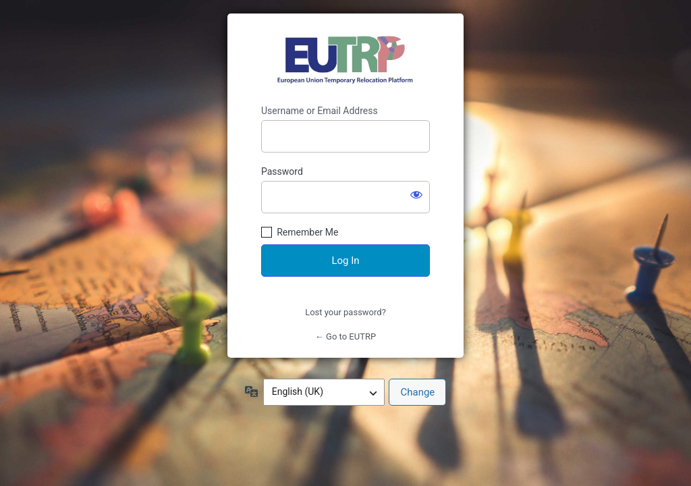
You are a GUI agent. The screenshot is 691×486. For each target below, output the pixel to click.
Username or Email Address (319, 110)
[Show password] (416, 194)
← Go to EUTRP (345, 336)
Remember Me (307, 232)
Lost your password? (345, 312)
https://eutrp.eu (345, 59)
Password (282, 171)
